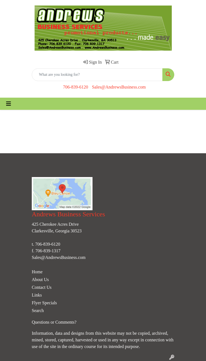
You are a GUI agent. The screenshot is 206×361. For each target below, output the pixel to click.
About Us (40, 279)
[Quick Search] (97, 74)
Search (38, 310)
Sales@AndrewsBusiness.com (119, 87)
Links (37, 295)
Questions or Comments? (54, 322)
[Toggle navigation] (8, 104)
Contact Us (42, 287)
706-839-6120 (75, 87)
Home (37, 271)
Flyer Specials (44, 302)
